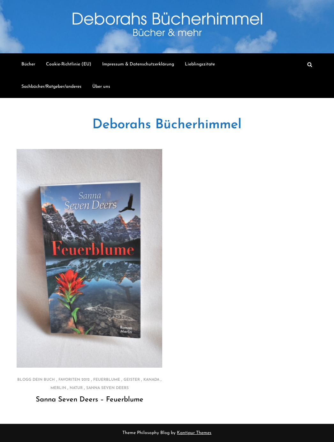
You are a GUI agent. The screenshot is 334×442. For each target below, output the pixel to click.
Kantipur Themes (194, 433)
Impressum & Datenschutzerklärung (138, 64)
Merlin (58, 388)
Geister (132, 380)
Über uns (101, 86)
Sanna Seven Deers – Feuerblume (89, 399)
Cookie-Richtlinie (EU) (68, 64)
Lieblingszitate (200, 64)
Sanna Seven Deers (107, 388)
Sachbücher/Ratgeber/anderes (51, 86)
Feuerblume (106, 380)
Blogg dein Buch (36, 380)
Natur (76, 388)
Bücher (28, 64)
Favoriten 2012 (74, 380)
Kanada (151, 380)
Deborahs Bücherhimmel (166, 125)
